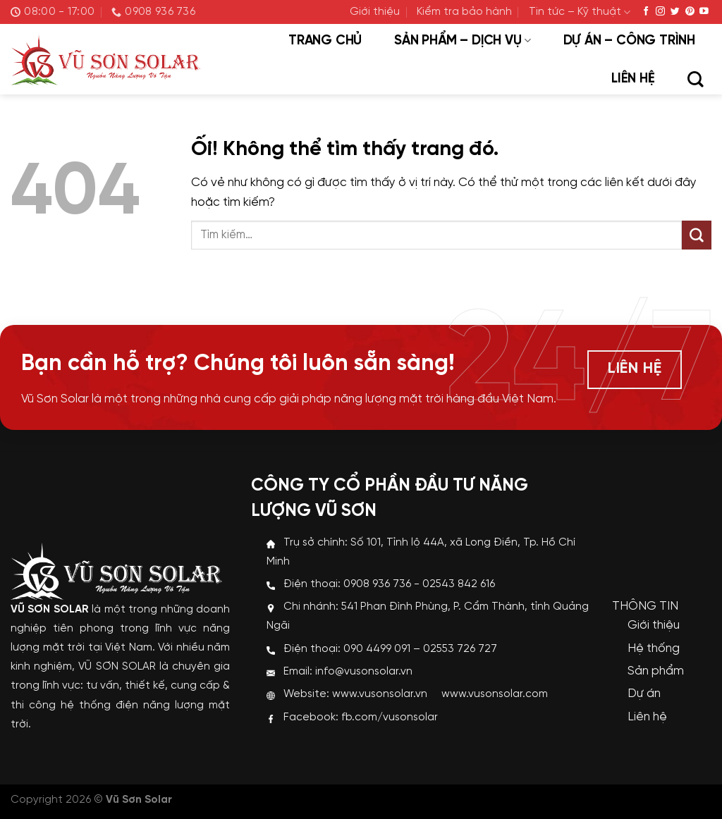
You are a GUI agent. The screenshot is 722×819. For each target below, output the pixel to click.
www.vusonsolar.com (494, 694)
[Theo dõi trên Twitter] (675, 11)
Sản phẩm (656, 671)
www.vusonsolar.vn (379, 694)
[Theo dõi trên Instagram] (660, 11)
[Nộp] (696, 235)
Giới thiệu (375, 12)
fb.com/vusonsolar (389, 717)
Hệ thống (654, 648)
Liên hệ (633, 79)
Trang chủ (325, 41)
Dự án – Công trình (629, 41)
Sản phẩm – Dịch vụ (462, 41)
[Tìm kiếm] (695, 80)
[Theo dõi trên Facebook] (646, 11)
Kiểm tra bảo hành (464, 12)
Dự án (644, 693)
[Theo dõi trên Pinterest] (690, 11)
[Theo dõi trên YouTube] (704, 11)
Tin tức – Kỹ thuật (579, 12)
